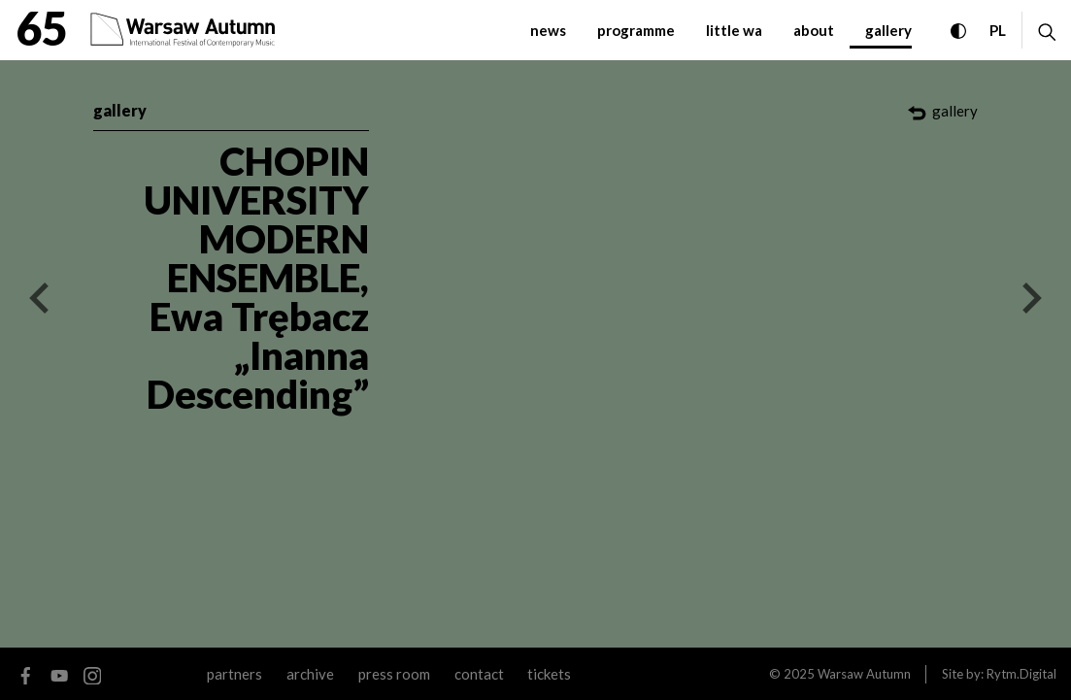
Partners (234, 674)
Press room (394, 674)
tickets (549, 674)
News (548, 30)
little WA (734, 30)
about (813, 30)
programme (636, 30)
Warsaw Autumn (864, 674)
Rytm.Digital (1021, 674)
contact (479, 674)
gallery (888, 30)
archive (310, 674)
